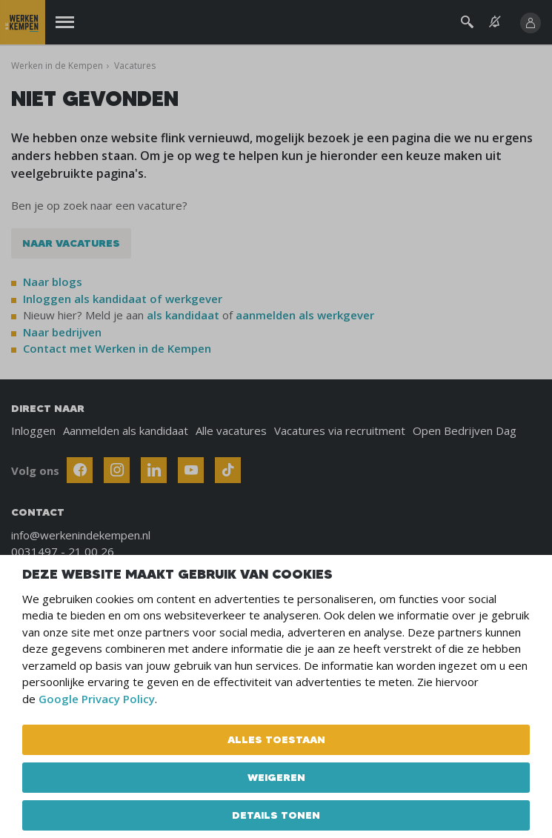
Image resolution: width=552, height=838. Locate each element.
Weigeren (276, 777)
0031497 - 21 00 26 (62, 551)
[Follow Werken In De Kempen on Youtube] (191, 470)
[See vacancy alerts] (495, 22)
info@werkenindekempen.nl (80, 535)
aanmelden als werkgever (305, 314)
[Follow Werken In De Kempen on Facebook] (80, 470)
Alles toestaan (276, 739)
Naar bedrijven (63, 332)
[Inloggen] (530, 23)
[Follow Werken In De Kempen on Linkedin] (154, 470)
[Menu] (65, 22)
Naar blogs (52, 281)
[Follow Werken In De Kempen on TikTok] (228, 470)
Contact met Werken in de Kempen (117, 348)
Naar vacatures (71, 243)
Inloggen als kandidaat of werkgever (122, 298)
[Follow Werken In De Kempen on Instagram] (117, 470)
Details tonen (276, 815)
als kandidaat (183, 314)
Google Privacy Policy (97, 698)
